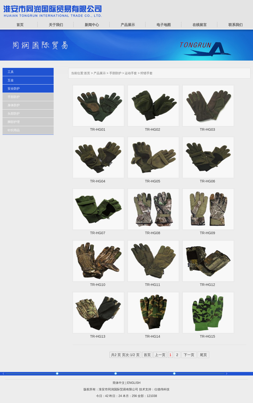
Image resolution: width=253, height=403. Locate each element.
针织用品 (14, 130)
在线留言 (200, 25)
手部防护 (115, 73)
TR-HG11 (152, 285)
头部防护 (14, 113)
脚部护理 (14, 122)
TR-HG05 (152, 181)
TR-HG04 (97, 181)
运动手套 (131, 73)
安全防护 (14, 88)
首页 (20, 25)
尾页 (203, 355)
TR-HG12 (207, 285)
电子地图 (164, 25)
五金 (11, 80)
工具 (11, 72)
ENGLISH (134, 383)
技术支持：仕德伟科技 (154, 389)
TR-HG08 (152, 233)
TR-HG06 (207, 181)
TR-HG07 (97, 233)
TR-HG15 (207, 336)
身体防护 (14, 105)
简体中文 (119, 383)
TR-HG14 (152, 336)
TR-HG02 (152, 129)
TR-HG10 (97, 285)
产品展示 (128, 25)
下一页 (189, 355)
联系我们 (235, 25)
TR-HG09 (207, 233)
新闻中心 (92, 25)
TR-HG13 (97, 336)
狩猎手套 (146, 73)
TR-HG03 (207, 129)
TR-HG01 (97, 129)
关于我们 (56, 25)
